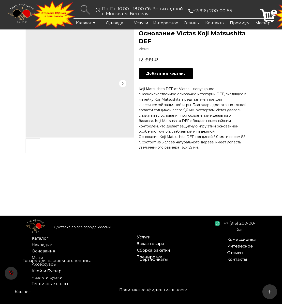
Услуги (141, 23)
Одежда (114, 23)
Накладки (42, 245)
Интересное (165, 23)
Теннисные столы (50, 283)
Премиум (240, 23)
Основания (43, 251)
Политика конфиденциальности (153, 290)
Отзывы (192, 23)
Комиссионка (241, 239)
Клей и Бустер (46, 271)
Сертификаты (153, 259)
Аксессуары (44, 264)
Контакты (214, 23)
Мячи (37, 257)
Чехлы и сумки (47, 277)
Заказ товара (150, 243)
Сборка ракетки (153, 250)
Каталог (84, 23)
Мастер (262, 23)
